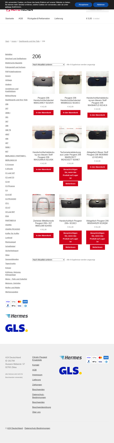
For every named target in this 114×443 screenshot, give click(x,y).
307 (6, 121)
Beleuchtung (10, 96)
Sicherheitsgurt (11, 251)
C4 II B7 (8, 195)
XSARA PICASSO (12, 229)
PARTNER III (10, 220)
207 (6, 109)
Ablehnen (101, 4)
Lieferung (59, 18)
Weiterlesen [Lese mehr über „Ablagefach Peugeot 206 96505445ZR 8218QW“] (97, 247)
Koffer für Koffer (12, 233)
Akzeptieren (83, 4)
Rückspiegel (10, 242)
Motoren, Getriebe (13, 283)
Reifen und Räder (12, 288)
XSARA (8, 225)
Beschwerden (38, 389)
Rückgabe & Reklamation (38, 18)
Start (7, 41)
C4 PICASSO (10, 199)
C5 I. (7, 203)
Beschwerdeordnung (41, 407)
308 (6, 126)
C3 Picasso (10, 186)
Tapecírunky (10, 264)
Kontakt (35, 365)
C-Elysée (9, 169)
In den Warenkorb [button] (43, 113)
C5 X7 (7, 208)
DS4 (7, 216)
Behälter (8, 54)
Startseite (9, 18)
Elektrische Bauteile (13, 63)
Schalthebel (10, 246)
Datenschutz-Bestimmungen (37, 428)
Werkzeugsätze (11, 292)
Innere (14, 41)
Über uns (36, 412)
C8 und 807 (10, 212)
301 (6, 117)
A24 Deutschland (15, 428)
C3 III (7, 182)
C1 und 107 (10, 173)
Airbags (8, 80)
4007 (7, 134)
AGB (21, 18)
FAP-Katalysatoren (13, 72)
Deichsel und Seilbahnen (15, 59)
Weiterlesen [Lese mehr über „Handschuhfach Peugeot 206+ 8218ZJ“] (70, 247)
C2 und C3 (9, 177)
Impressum (37, 375)
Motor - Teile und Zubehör (16, 279)
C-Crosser (9, 165)
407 (6, 143)
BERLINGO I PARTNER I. (15, 156)
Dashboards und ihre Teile (29, 41)
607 (6, 152)
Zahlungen (37, 385)
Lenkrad (8, 238)
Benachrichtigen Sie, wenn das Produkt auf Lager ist (70, 173)
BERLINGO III (11, 160)
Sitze (7, 255)
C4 (6, 190)
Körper (8, 268)
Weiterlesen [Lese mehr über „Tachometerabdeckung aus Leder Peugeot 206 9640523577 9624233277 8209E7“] (70, 184)
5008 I (7, 147)
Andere (8, 84)
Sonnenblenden (12, 259)
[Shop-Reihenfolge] (48, 64)
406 (6, 139)
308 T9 (8, 130)
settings (8, 7)
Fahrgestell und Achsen (15, 67)
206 (6, 104)
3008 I (7, 113)
